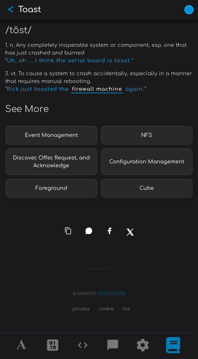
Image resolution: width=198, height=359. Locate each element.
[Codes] (82, 346)
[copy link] (68, 231)
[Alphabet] (22, 346)
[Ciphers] (52, 346)
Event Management (51, 135)
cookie (106, 308)
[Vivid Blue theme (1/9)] (189, 10)
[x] (129, 234)
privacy (80, 308)
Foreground (51, 188)
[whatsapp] (88, 230)
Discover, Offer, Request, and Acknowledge (51, 162)
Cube (147, 188)
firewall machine (97, 89)
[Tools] (142, 346)
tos (126, 308)
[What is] (173, 346)
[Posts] (112, 346)
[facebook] (109, 231)
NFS (146, 135)
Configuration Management (146, 162)
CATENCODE (111, 294)
